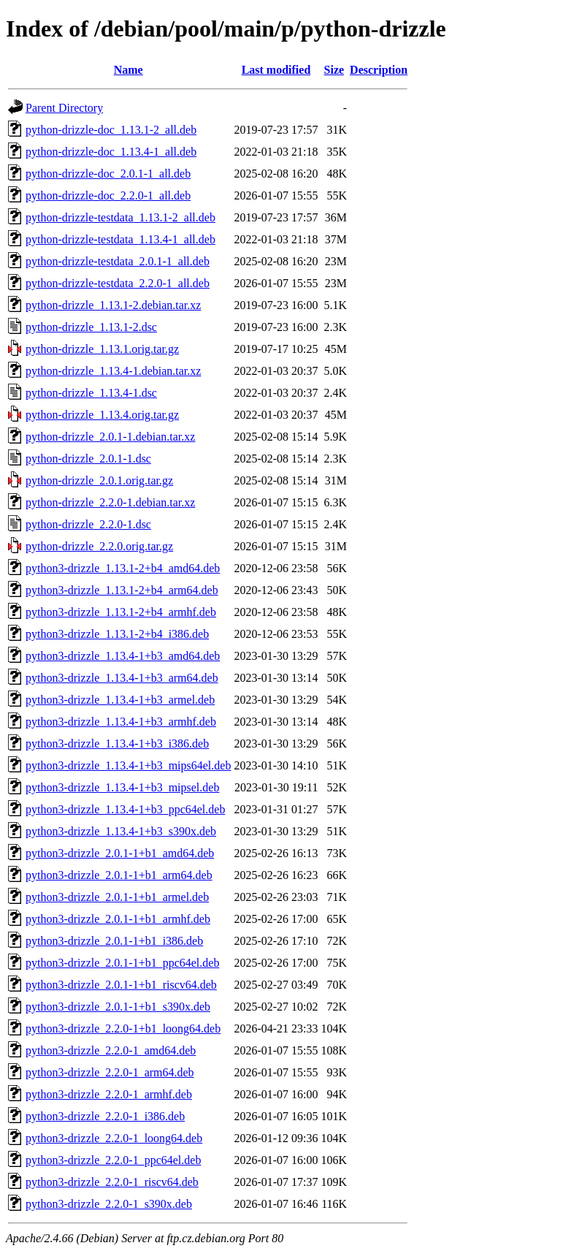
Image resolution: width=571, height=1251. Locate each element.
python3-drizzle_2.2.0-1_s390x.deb (109, 1204)
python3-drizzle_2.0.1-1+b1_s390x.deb (118, 1006)
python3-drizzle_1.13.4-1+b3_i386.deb (117, 743)
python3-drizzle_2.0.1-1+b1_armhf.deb (118, 919)
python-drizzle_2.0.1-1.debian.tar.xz (110, 436)
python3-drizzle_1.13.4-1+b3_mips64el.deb (128, 765)
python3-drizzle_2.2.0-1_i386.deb (105, 1116)
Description (378, 70)
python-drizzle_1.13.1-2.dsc (91, 327)
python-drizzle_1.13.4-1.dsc (91, 393)
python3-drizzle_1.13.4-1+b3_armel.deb (120, 699)
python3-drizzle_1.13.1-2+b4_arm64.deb (122, 590)
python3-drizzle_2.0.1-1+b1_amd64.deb (120, 853)
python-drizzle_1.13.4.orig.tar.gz (102, 414)
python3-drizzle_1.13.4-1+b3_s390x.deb (121, 831)
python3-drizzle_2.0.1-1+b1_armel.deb (117, 897)
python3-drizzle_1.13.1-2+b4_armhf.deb (121, 612)
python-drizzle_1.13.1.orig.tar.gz (102, 349)
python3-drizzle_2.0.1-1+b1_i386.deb (114, 941)
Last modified (276, 70)
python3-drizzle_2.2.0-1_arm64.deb (110, 1072)
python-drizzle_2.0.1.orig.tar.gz (99, 480)
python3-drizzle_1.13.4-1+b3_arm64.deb (122, 678)
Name (128, 70)
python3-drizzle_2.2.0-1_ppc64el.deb (113, 1160)
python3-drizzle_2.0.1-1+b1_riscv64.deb (121, 984)
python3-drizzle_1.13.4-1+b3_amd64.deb (123, 656)
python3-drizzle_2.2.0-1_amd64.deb (111, 1050)
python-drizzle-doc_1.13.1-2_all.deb (111, 129)
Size (334, 70)
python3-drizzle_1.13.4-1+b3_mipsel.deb (122, 787)
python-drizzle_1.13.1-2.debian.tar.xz (113, 305)
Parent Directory (64, 108)
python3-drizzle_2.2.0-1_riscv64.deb (112, 1182)
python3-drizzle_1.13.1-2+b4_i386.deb (117, 634)
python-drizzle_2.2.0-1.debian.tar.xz (110, 502)
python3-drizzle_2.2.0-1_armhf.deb (109, 1094)
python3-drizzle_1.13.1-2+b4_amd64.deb (123, 568)
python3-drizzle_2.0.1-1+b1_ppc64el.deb (122, 963)
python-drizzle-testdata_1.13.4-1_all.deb (120, 239)
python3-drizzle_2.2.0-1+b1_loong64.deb (123, 1028)
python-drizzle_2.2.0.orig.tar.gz (99, 546)
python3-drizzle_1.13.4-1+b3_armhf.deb (121, 721)
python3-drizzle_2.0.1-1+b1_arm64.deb (119, 875)
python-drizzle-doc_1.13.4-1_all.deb (111, 151)
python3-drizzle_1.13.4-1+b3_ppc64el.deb (125, 809)
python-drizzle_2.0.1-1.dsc (88, 458)
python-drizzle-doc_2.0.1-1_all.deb (108, 173)
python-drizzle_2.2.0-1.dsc (88, 524)
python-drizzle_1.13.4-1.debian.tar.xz (113, 371)
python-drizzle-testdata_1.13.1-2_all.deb (120, 217)
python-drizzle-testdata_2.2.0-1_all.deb (118, 283)
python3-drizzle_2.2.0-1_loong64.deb (114, 1138)
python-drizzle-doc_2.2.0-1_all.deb (108, 195)
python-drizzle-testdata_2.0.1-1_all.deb (118, 261)
